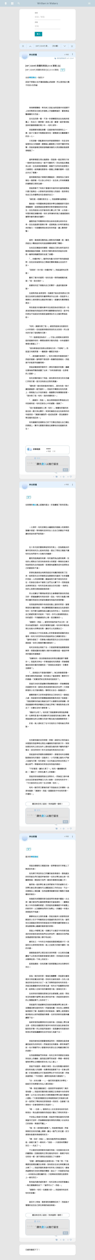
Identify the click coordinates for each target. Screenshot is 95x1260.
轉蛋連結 (34, 857)
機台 (34, 505)
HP (68, 58)
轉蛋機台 (32, 77)
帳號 (36, 13)
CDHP (72, 58)
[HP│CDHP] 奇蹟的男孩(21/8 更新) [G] (42, 66)
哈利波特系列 (61, 58)
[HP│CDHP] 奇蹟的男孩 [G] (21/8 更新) (42, 70)
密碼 (36, 22)
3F (27, 849)
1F (61, 70)
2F (27, 497)
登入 (38, 34)
